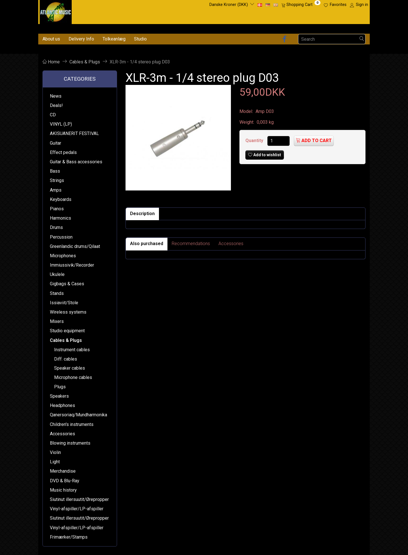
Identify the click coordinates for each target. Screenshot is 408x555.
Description (142, 213)
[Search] (362, 39)
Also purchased (146, 243)
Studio (140, 39)
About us (51, 39)
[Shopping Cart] (301, 5)
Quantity (254, 140)
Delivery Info (81, 39)
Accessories (230, 243)
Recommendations (191, 243)
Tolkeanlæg (114, 39)
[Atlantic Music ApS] (56, 11)
